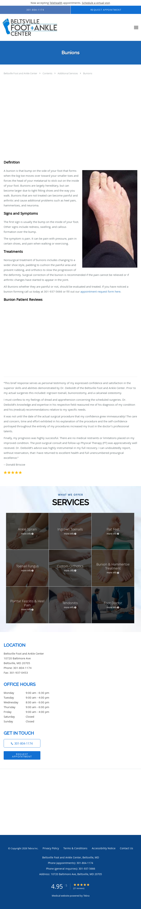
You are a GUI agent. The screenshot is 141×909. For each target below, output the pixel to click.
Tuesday (30, 697)
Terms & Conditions (75, 848)
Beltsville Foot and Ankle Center (21, 73)
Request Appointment (22, 755)
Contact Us (126, 848)
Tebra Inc (33, 848)
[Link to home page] (66, 27)
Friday (30, 711)
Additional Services (68, 73)
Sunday (30, 721)
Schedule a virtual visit (96, 3)
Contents (48, 73)
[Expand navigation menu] (136, 27)
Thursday (30, 707)
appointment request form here (100, 291)
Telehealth (56, 3)
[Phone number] (22, 743)
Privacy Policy (51, 848)
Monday (30, 692)
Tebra (86, 895)
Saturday (30, 716)
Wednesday (30, 702)
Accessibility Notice (103, 848)
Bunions (87, 73)
